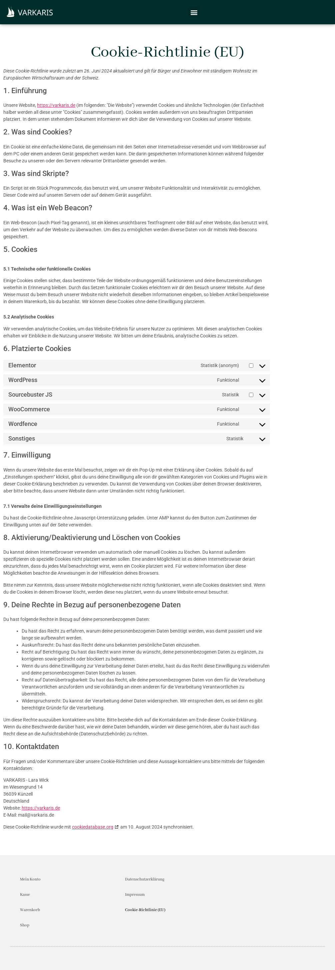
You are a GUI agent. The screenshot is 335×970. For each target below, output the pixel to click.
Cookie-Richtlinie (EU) (145, 909)
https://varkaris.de (56, 105)
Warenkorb (30, 909)
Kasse (25, 894)
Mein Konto (30, 879)
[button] (193, 12)
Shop (24, 925)
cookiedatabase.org (92, 827)
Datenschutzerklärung (144, 879)
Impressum (135, 894)
